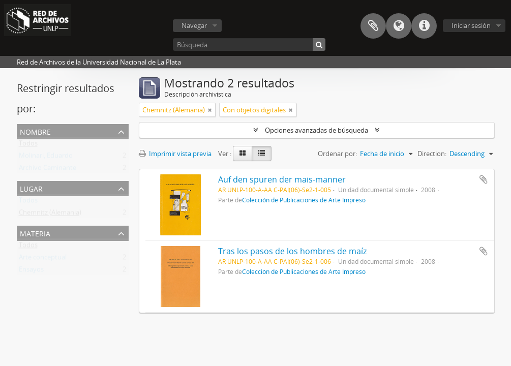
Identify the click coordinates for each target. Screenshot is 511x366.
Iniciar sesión (471, 25)
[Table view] (262, 153)
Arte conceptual (43, 259)
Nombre (35, 131)
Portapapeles (373, 26)
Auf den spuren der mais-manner (282, 179)
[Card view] (242, 153)
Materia (35, 232)
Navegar (194, 25)
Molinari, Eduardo (46, 157)
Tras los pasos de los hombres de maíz (292, 251)
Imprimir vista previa (175, 153)
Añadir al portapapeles (483, 179)
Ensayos (31, 271)
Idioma (398, 26)
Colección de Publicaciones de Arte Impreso (304, 200)
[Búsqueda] (249, 44)
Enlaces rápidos (424, 26)
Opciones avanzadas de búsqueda (316, 130)
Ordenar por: (337, 153)
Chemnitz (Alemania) (50, 214)
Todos (28, 145)
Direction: (431, 153)
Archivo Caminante (47, 169)
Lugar (31, 188)
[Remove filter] (210, 110)
